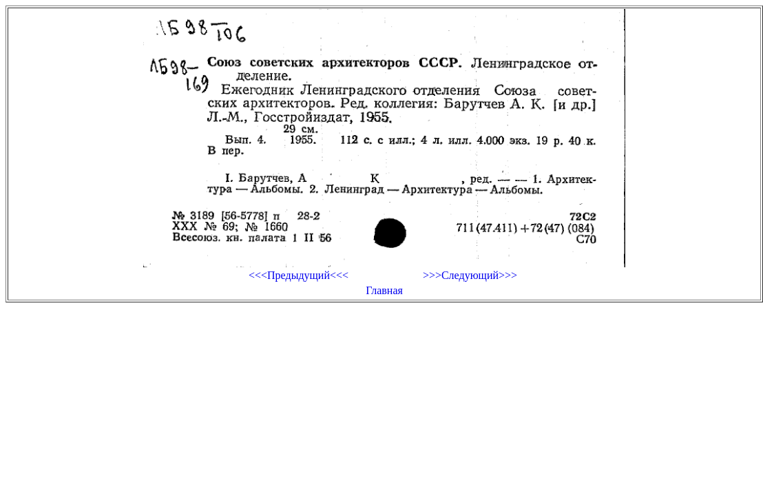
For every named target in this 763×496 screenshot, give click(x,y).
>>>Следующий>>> (470, 275)
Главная (384, 290)
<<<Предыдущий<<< (298, 275)
